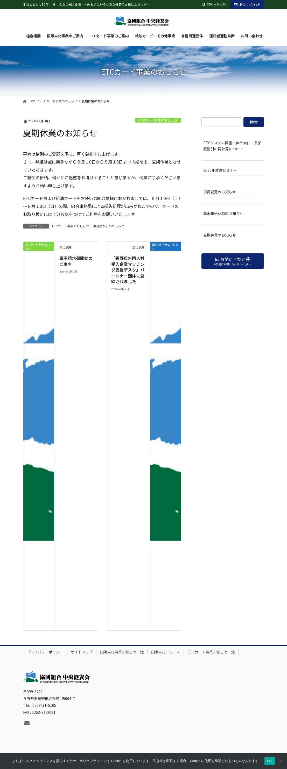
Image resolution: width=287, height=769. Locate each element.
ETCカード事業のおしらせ (158, 120)
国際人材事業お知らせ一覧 (122, 651)
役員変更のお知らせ (219, 191)
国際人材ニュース (165, 651)
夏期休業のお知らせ (219, 235)
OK (269, 761)
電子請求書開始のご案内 (76, 261)
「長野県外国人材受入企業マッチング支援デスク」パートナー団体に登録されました (127, 269)
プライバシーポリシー (45, 651)
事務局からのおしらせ (108, 226)
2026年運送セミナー (220, 170)
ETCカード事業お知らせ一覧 (211, 651)
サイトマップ (82, 651)
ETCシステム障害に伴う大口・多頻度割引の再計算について (232, 145)
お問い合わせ (247, 4)
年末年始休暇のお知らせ (223, 213)
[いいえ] (280, 761)
